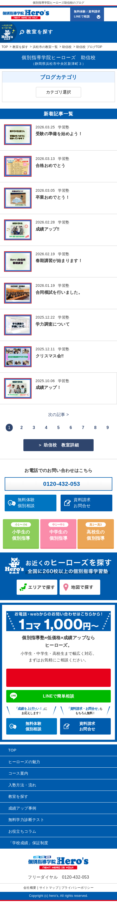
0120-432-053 (61, 484)
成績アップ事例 (22, 808)
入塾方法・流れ (22, 785)
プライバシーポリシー (77, 888)
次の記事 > (58, 414)
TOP (12, 750)
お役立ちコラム (22, 831)
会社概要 (29, 888)
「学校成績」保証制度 (28, 843)
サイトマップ (48, 888)
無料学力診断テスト (26, 819)
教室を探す (18, 796)
